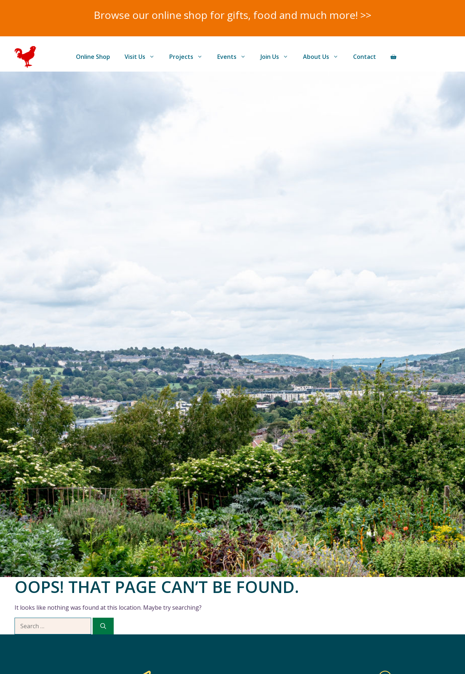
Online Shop (93, 57)
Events (235, 57)
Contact (364, 57)
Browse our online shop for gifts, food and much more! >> (232, 15)
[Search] (103, 626)
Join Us (278, 57)
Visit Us (143, 57)
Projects (189, 57)
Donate (427, 56)
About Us (324, 57)
